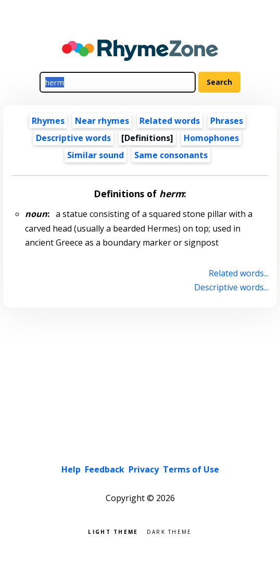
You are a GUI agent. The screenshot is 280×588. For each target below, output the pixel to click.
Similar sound (95, 155)
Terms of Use (191, 469)
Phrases (226, 120)
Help (71, 469)
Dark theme (169, 531)
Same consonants (171, 155)
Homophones (211, 138)
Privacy (144, 469)
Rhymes (48, 120)
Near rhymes (102, 120)
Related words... (239, 273)
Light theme (113, 531)
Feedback (104, 469)
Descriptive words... (231, 287)
